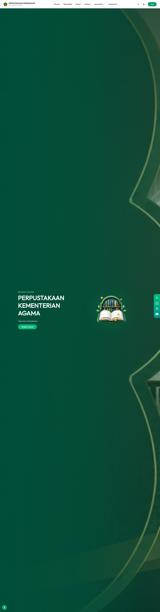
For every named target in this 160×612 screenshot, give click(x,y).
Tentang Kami (99, 4)
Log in (152, 4)
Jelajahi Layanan (27, 327)
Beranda (57, 4)
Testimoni (87, 4)
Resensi (78, 4)
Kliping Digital (67, 4)
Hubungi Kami (113, 4)
